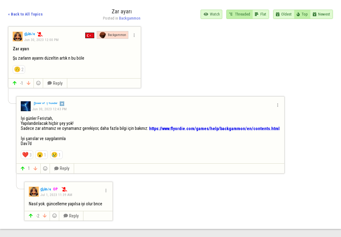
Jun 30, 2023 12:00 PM (41, 40)
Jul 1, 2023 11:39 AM (56, 195)
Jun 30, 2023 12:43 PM (49, 109)
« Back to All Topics (25, 14)
